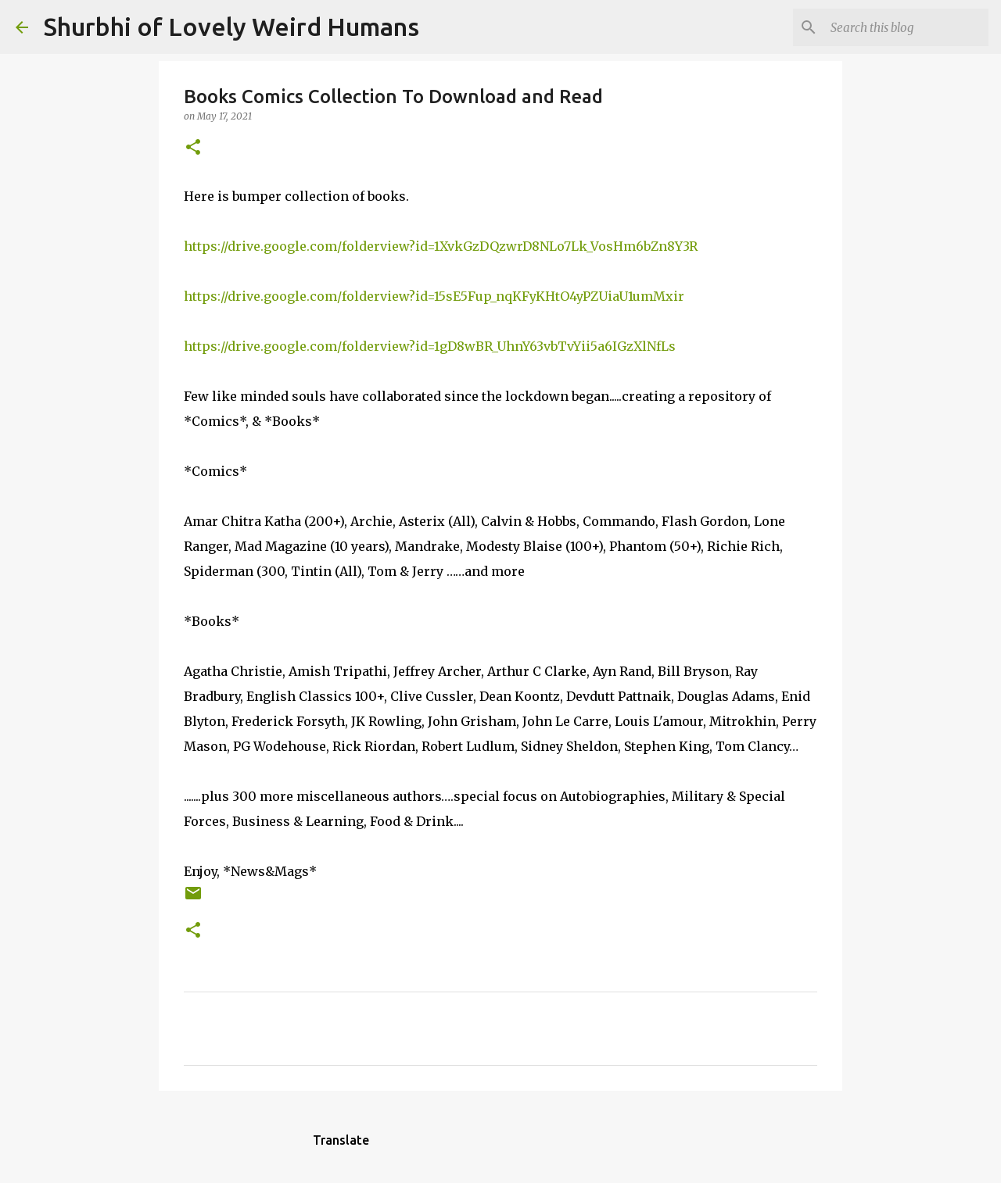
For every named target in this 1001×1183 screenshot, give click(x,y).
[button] (193, 148)
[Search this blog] (906, 27)
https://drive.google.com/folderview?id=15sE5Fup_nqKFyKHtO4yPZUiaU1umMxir (434, 296)
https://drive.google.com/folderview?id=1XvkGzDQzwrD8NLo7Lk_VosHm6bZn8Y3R (441, 246)
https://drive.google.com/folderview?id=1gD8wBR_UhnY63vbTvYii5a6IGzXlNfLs (430, 346)
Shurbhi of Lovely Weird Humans (231, 27)
